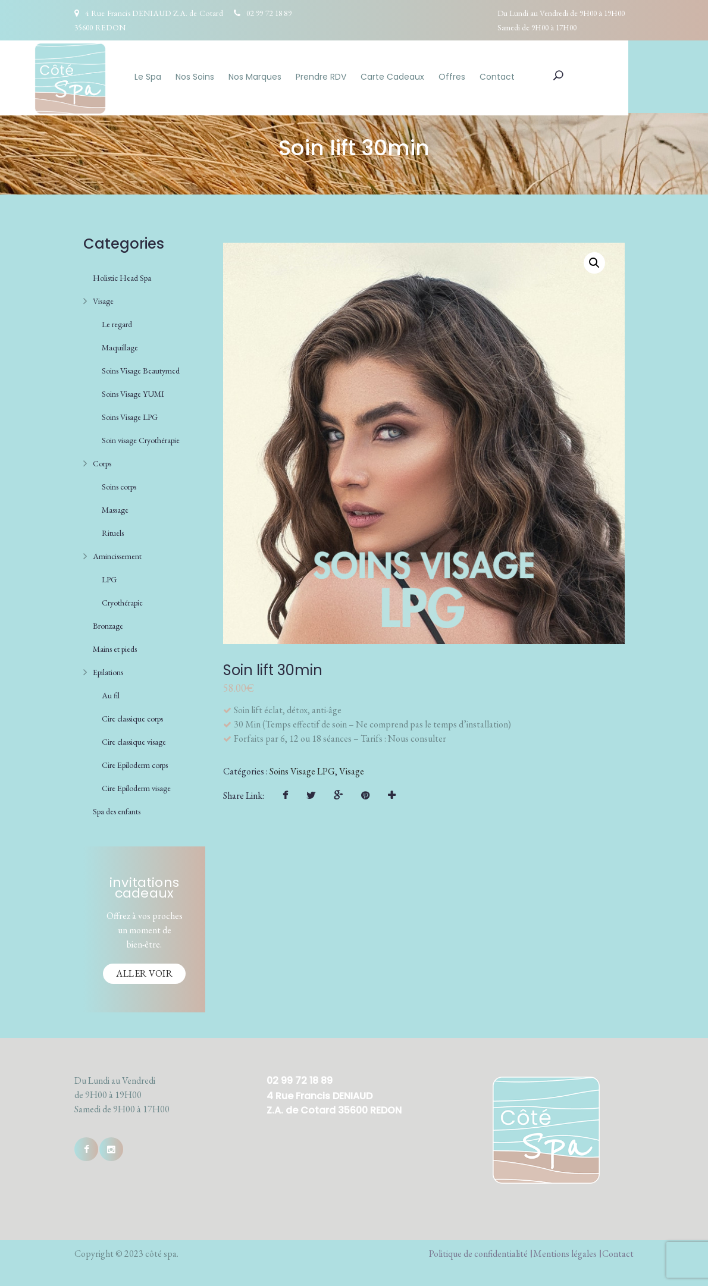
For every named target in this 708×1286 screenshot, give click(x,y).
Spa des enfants (116, 809)
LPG (109, 577)
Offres (491, 77)
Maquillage (120, 345)
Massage (115, 507)
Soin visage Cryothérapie (141, 437)
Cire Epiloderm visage (136, 785)
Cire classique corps (132, 716)
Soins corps (119, 484)
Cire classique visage (134, 739)
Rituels (113, 530)
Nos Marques (294, 77)
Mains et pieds (115, 646)
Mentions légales (565, 1251)
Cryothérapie (122, 600)
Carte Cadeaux (432, 77)
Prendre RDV (361, 77)
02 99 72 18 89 (269, 13)
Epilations (108, 669)
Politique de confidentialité (478, 1251)
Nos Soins (234, 77)
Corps (102, 461)
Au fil (111, 693)
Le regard (117, 321)
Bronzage (108, 623)
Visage (103, 298)
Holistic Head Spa (122, 275)
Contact (537, 77)
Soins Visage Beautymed (141, 368)
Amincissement (117, 553)
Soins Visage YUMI (133, 391)
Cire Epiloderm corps (135, 762)
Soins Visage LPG (130, 414)
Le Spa (187, 77)
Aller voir (144, 971)
